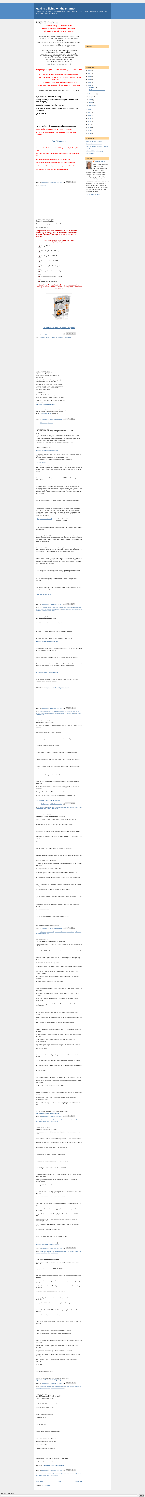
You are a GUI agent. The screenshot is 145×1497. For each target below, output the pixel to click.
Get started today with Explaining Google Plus (59, 328)
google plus (43, 337)
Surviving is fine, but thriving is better (50, 816)
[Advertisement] (51, 204)
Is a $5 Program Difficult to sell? (48, 1396)
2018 (89, 70)
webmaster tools (46, 610)
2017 (89, 73)
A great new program (44, 373)
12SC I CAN (54, 711)
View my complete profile (93, 194)
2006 (89, 127)
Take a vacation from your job (47, 1259)
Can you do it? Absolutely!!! (46, 1129)
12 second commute (45, 711)
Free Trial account (58, 141)
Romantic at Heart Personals (94, 141)
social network (59, 337)
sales (80, 609)
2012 (89, 109)
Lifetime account (41, 462)
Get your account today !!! (44, 519)
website (53, 610)
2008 (89, 121)
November (92, 87)
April (90, 99)
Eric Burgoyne (100, 161)
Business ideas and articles (94, 144)
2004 (89, 133)
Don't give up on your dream (47, 23)
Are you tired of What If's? (46, 618)
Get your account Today (44, 594)
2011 (89, 112)
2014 (89, 82)
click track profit (44, 422)
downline (50, 422)
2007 (89, 124)
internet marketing (50, 337)
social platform (67, 337)
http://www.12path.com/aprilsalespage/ (47, 450)
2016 (89, 76)
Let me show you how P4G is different (50, 941)
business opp (43, 185)
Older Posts (79, 1481)
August (91, 97)
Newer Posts (39, 1481)
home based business (72, 607)
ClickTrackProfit (47, 413)
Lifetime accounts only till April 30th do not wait (54, 431)
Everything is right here (45, 722)
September (92, 94)
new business (74, 609)
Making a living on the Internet (55, 8)
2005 (89, 130)
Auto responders (47, 607)
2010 (89, 115)
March (91, 102)
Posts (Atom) (47, 1485)
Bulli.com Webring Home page (94, 151)
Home (59, 1481)
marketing (58, 609)
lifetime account (45, 609)
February (92, 105)
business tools (62, 607)
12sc (41, 607)
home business (44, 713)
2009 (89, 118)
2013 (89, 85)
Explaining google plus (45, 221)
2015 (89, 79)
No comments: (59, 182)
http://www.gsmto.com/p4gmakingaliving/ (48, 800)
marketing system (66, 609)
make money (52, 609)
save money (39, 610)
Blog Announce (90, 153)
